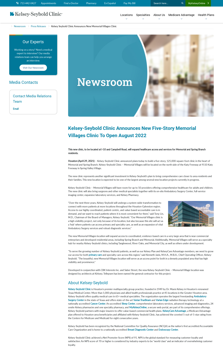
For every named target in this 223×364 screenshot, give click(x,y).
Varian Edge (162, 300)
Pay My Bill (129, 3)
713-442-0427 (26, 3)
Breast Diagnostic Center (141, 329)
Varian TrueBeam (142, 300)
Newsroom (20, 26)
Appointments (48, 3)
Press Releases (38, 26)
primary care (95, 254)
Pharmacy (91, 3)
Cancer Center (97, 303)
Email (16, 108)
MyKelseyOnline (198, 3)
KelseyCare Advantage (174, 310)
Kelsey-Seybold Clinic (79, 289)
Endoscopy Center (168, 329)
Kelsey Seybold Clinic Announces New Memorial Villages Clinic (84, 26)
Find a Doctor (71, 3)
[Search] (182, 3)
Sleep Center (128, 303)
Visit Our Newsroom (33, 67)
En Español (110, 3)
